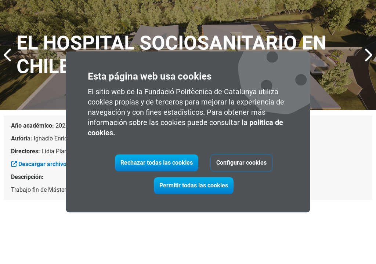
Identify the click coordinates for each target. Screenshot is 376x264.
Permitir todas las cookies (193, 185)
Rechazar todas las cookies (156, 163)
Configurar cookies (241, 163)
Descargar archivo (38, 164)
